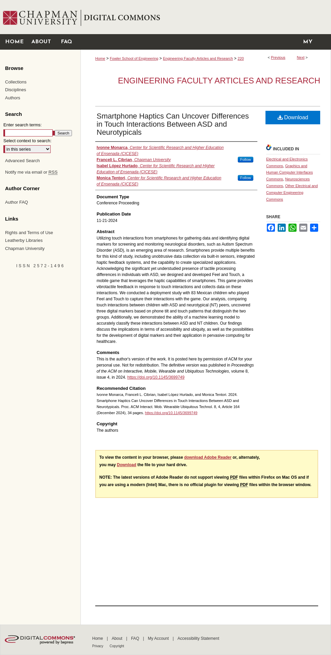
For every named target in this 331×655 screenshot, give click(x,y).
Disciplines (15, 89)
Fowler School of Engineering (134, 58)
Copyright (117, 646)
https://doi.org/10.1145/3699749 (155, 377)
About (118, 638)
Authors (12, 97)
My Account (159, 638)
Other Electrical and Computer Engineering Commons (292, 192)
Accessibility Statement (198, 638)
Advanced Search (22, 160)
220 (240, 58)
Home (100, 58)
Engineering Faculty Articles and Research (198, 58)
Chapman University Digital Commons (205, 17)
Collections (16, 81)
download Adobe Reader (207, 457)
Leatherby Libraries (24, 240)
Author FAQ (16, 202)
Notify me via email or (31, 172)
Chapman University (25, 248)
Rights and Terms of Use (29, 232)
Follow (245, 159)
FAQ (135, 638)
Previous (278, 57)
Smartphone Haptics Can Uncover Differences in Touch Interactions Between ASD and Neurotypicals (173, 124)
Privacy (98, 646)
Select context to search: (27, 140)
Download (293, 117)
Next (301, 57)
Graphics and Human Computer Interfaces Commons (289, 172)
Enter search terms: (22, 124)
